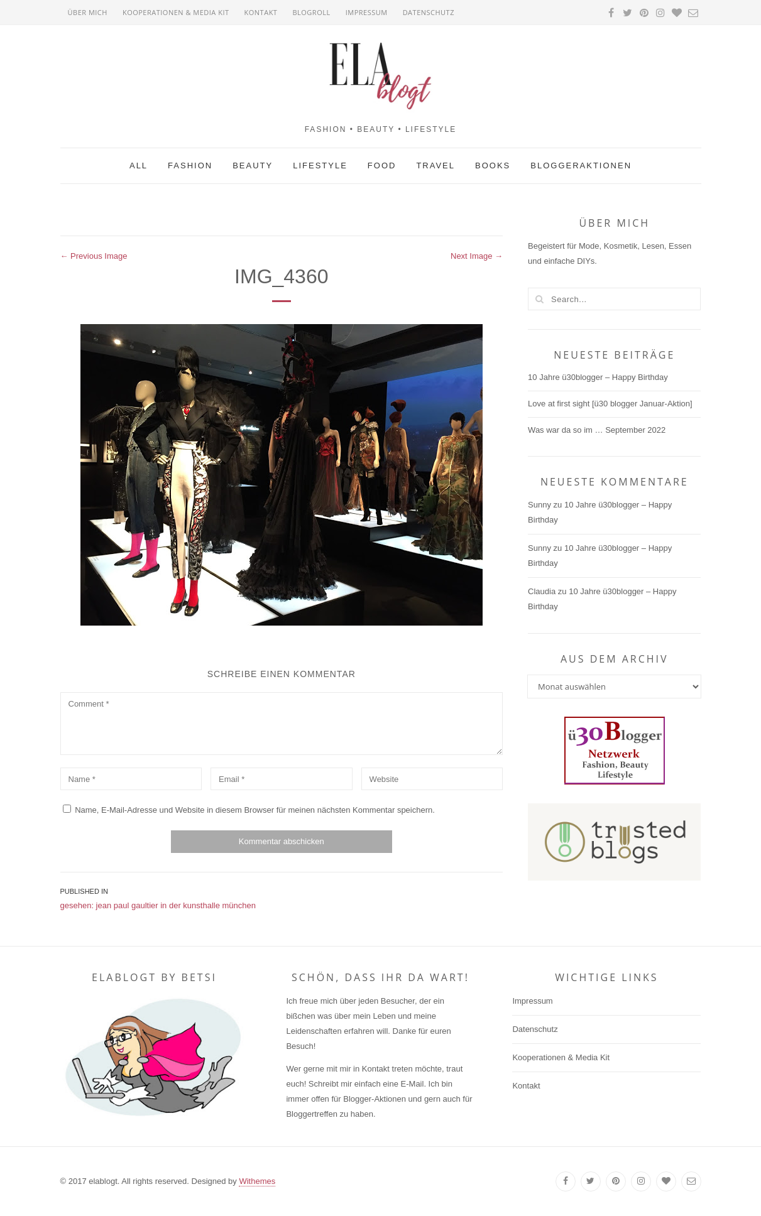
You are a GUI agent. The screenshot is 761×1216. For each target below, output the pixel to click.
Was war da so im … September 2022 (596, 430)
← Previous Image (94, 256)
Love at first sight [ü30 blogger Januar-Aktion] (610, 403)
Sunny (539, 504)
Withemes (257, 1181)
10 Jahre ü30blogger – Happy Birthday (598, 377)
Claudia (542, 591)
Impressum (367, 12)
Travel (435, 165)
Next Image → (477, 256)
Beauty (253, 165)
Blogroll (311, 12)
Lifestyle (320, 165)
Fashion (190, 165)
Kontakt (261, 12)
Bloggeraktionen (581, 165)
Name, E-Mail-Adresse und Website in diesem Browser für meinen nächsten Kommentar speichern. (255, 810)
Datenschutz (428, 12)
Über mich (87, 12)
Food (382, 165)
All (138, 165)
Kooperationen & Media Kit (176, 12)
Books (492, 165)
